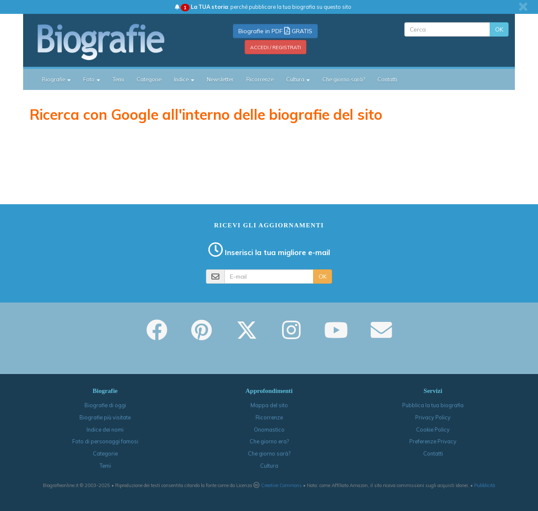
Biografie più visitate (105, 417)
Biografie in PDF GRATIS (275, 31)
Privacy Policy (433, 417)
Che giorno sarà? (343, 79)
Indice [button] (184, 79)
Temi (118, 79)
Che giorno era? (269, 441)
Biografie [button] (56, 79)
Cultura (269, 465)
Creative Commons (281, 485)
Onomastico (269, 429)
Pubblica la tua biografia (433, 405)
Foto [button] (91, 79)
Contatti (387, 79)
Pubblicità (484, 485)
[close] (523, 6)
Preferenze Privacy (432, 441)
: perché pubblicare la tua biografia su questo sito (263, 6)
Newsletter (220, 79)
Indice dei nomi (105, 429)
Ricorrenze (260, 79)
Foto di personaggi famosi (105, 441)
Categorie (149, 79)
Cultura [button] (298, 79)
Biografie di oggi (105, 405)
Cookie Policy (433, 429)
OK (499, 29)
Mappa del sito (269, 405)
